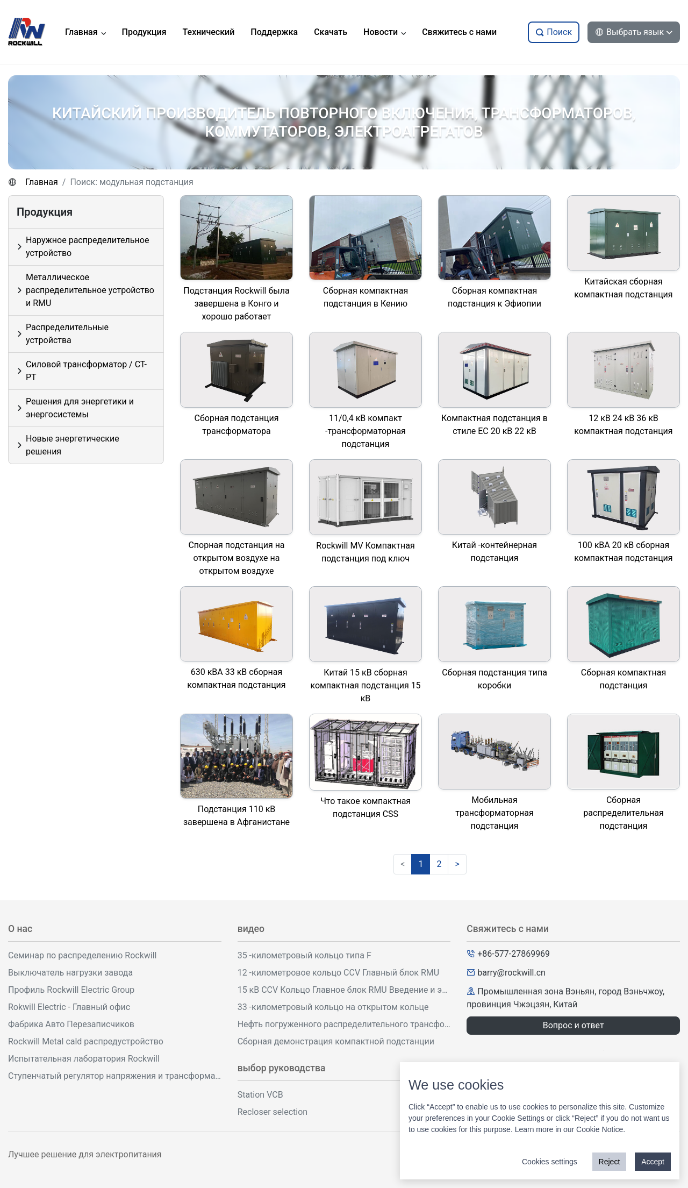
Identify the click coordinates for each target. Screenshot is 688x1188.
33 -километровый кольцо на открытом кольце (333, 1007)
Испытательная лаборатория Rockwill (84, 1059)
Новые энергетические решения (72, 445)
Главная (41, 182)
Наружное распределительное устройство (87, 246)
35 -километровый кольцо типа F (304, 955)
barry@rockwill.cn (511, 973)
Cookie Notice (599, 1129)
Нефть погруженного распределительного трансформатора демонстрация (344, 1024)
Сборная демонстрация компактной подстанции (336, 1041)
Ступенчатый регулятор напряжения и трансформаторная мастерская (114, 1076)
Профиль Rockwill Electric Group (71, 990)
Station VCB (260, 1095)
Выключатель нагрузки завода (70, 973)
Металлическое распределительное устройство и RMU (90, 290)
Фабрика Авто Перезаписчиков (71, 1024)
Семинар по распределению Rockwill (82, 955)
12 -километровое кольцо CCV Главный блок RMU (338, 973)
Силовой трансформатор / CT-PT (86, 370)
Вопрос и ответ (573, 1025)
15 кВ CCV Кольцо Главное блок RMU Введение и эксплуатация (344, 990)
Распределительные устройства (67, 333)
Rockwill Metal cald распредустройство (85, 1041)
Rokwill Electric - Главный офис (69, 1007)
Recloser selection (272, 1112)
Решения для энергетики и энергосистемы (80, 407)
